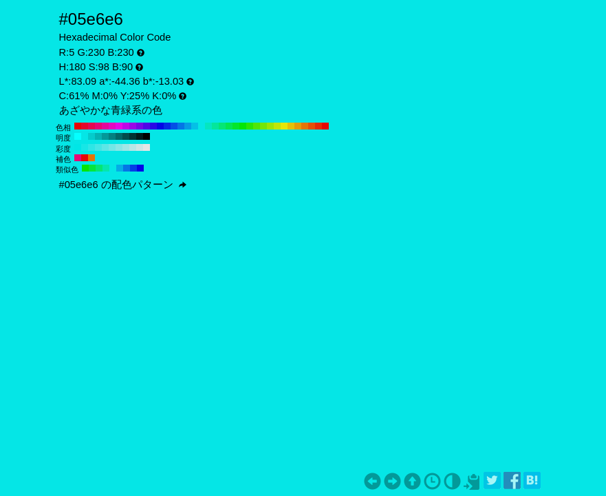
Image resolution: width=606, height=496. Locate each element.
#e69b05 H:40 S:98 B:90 (297, 126)
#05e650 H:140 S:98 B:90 (229, 126)
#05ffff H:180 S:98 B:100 (77, 136)
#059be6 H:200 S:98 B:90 (187, 126)
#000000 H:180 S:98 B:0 (146, 136)
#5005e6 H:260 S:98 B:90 (146, 126)
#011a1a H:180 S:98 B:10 (139, 136)
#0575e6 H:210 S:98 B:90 (180, 126)
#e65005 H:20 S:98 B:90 (311, 126)
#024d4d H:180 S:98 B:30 (125, 136)
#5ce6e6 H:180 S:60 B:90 (105, 147)
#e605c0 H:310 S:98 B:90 (112, 126)
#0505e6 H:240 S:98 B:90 (160, 126)
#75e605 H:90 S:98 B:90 (263, 126)
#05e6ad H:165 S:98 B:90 (105, 168)
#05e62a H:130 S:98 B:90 (235, 126)
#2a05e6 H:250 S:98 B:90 (153, 126)
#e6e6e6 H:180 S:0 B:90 (146, 147)
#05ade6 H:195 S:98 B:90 (119, 168)
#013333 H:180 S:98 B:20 (132, 136)
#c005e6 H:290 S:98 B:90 (125, 126)
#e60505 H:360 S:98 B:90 (77, 126)
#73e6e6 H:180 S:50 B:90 (112, 147)
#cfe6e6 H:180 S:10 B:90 (139, 147)
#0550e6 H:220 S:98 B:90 (174, 126)
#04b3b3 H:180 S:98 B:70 (98, 136)
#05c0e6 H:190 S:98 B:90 (194, 126)
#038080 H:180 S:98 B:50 (112, 136)
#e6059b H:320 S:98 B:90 (105, 126)
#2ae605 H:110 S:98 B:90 (249, 126)
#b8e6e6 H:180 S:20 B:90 (132, 147)
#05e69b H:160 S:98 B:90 (215, 126)
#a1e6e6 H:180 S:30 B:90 (125, 147)
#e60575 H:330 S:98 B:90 (98, 126)
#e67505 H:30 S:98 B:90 (304, 126)
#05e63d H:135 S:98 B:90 (92, 168)
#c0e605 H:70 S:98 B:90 (277, 126)
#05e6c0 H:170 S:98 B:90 (208, 126)
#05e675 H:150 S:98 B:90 (222, 126)
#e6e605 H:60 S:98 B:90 (284, 126)
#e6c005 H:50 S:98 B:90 (291, 126)
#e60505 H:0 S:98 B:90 (325, 126)
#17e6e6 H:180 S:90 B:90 (84, 147)
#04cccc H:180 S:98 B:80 (91, 136)
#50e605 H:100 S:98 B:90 (256, 126)
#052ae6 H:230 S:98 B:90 (167, 126)
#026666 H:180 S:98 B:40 (119, 136)
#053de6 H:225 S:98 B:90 (133, 168)
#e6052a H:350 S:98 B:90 (84, 126)
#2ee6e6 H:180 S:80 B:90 (91, 147)
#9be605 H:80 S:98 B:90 (270, 126)
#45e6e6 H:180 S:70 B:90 (98, 147)
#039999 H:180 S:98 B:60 (105, 136)
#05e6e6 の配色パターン (122, 184)
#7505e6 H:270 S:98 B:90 (139, 126)
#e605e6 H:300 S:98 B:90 (119, 126)
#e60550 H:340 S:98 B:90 (91, 126)
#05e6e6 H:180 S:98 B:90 (201, 126)
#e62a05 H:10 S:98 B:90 (318, 126)
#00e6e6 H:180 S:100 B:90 (77, 147)
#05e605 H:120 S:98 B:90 (242, 126)
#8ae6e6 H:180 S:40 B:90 (119, 147)
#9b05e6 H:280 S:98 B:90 (132, 126)
